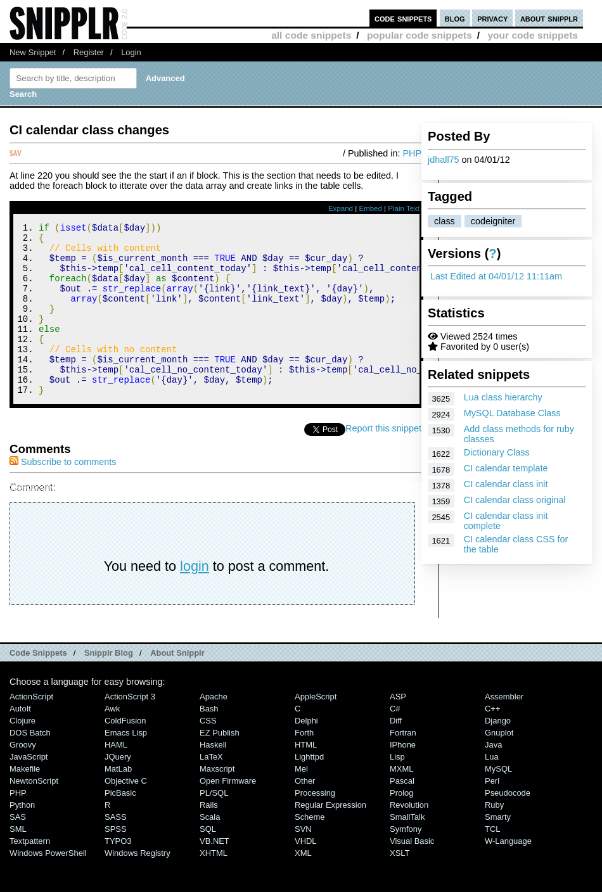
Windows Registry (137, 885)
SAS (18, 849)
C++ (492, 741)
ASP (398, 729)
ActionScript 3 (130, 729)
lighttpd (309, 789)
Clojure (22, 753)
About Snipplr (177, 685)
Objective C (126, 813)
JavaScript (29, 789)
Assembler (504, 729)
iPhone (403, 777)
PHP (411, 153)
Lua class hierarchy (503, 397)
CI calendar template (506, 468)
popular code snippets (419, 35)
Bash (209, 741)
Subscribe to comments (63, 494)
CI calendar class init (506, 484)
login (194, 598)
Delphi (306, 753)
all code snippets (311, 35)
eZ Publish (220, 765)
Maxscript (217, 801)
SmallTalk (407, 849)
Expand (340, 208)
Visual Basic (412, 873)
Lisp (397, 789)
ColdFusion (125, 753)
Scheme (310, 849)
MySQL (498, 801)
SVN (303, 861)
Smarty (498, 849)
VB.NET (214, 873)
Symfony (405, 861)
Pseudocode (507, 825)
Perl (492, 813)
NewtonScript (34, 813)
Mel (301, 801)
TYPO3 (118, 873)
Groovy (23, 777)
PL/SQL (214, 825)
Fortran (403, 765)
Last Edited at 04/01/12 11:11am (496, 276)
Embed (370, 208)
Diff (396, 753)
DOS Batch (30, 765)
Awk (112, 741)
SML (18, 861)
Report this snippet (383, 461)
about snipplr (549, 18)
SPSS (116, 861)
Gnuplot (499, 765)
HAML (116, 777)
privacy (492, 18)
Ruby (494, 837)
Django (498, 753)
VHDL (306, 873)
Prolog (401, 825)
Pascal (402, 813)
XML (303, 885)
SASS (116, 849)
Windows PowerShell (48, 885)
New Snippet (33, 52)
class (444, 221)
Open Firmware (228, 813)
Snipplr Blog (108, 685)
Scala (210, 849)
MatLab (118, 801)
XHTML (213, 885)
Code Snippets (38, 685)
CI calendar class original (515, 500)
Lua (492, 789)
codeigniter (493, 221)
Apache (213, 729)
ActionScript (31, 729)
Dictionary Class (497, 452)
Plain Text (403, 208)
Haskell (213, 777)
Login (131, 52)
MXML (401, 801)
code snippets (403, 18)
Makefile (25, 801)
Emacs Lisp (126, 765)
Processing (315, 825)
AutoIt (20, 741)
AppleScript (315, 729)
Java (493, 777)
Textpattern (30, 873)
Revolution (409, 837)
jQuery (118, 789)
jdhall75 (443, 160)
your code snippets (532, 35)
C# (395, 741)
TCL (492, 861)
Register (89, 52)
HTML (306, 777)
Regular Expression (330, 837)
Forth (304, 765)
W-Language (508, 873)
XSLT (399, 885)
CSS (208, 753)
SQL (208, 861)
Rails (209, 837)
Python (22, 837)
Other (305, 813)
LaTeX (211, 789)
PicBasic (120, 825)
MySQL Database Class (512, 413)
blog (455, 18)
